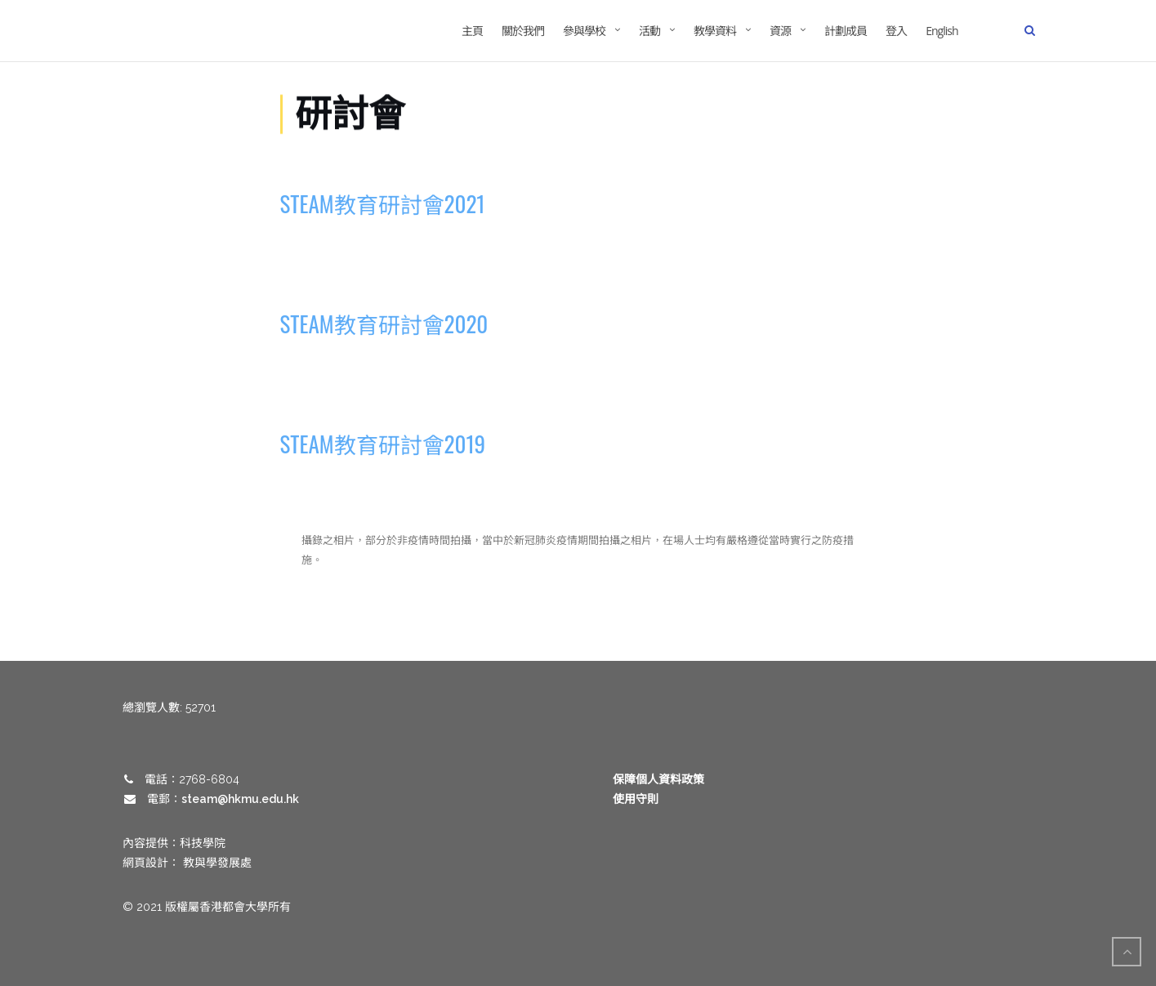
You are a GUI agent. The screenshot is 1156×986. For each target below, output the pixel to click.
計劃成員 (845, 30)
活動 (649, 30)
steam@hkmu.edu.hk (240, 798)
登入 (896, 30)
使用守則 (635, 798)
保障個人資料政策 (658, 779)
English (941, 30)
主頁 (472, 30)
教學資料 (715, 30)
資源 (780, 30)
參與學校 (584, 30)
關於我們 (523, 30)
